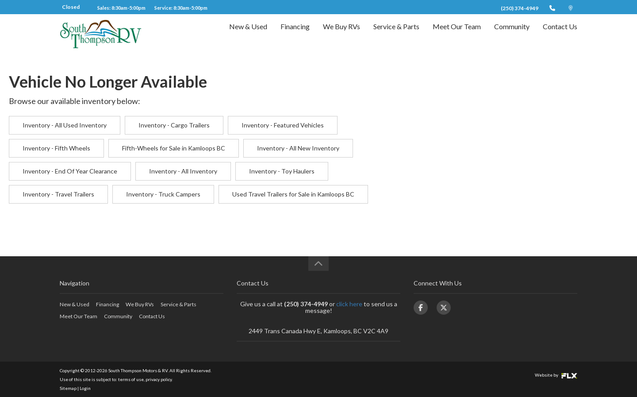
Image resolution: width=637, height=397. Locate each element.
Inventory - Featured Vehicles (283, 125)
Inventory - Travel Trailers (58, 194)
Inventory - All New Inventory (298, 148)
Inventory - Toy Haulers (282, 171)
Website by (556, 375)
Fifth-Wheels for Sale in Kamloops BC (173, 148)
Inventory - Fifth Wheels (56, 148)
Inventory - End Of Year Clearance (70, 171)
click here (349, 304)
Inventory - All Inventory (183, 171)
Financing (295, 34)
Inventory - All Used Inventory (65, 125)
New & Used (248, 34)
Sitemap (68, 388)
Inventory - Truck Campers (163, 194)
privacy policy (159, 379)
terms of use (131, 379)
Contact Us (560, 34)
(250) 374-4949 (519, 8)
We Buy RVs (341, 34)
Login (85, 388)
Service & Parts (396, 34)
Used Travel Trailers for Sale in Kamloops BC (293, 194)
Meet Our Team (457, 34)
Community (512, 34)
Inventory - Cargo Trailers (174, 125)
